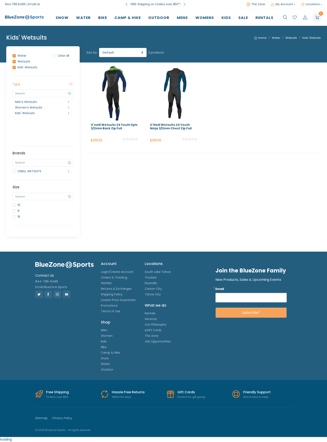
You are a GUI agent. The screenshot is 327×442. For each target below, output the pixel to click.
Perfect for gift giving (191, 397)
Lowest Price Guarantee (118, 300)
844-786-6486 (46, 281)
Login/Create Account (117, 272)
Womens (204, 17)
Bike (102, 17)
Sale (243, 17)
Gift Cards (186, 392)
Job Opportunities (158, 341)
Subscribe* (251, 312)
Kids (226, 17)
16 (19, 217)
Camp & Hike (127, 17)
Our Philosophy (155, 324)
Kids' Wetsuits (311, 38)
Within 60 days (121, 397)
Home (260, 38)
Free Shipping (57, 392)
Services (151, 319)
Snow (62, 17)
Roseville (151, 283)
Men (104, 330)
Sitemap (41, 418)
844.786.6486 (15, 4)
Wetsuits (291, 38)
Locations (310, 4)
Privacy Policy (62, 418)
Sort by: (92, 52)
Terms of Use (110, 311)
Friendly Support (257, 392)
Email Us (34, 4)
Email (219, 288)
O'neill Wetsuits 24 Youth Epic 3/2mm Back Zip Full (114, 126)
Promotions (109, 305)
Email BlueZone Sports (51, 287)
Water (83, 17)
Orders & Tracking (114, 277)
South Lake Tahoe (158, 272)
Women (107, 336)
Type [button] (43, 84)
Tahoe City (153, 294)
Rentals (264, 17)
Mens (182, 17)
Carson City (153, 289)
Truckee (151, 277)
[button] (285, 17)
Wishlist (106, 283)
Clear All (63, 56)
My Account (282, 4)
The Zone (256, 4)
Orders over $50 (57, 397)
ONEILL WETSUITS (29, 171)
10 (19, 205)
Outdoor (158, 17)
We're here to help (255, 397)
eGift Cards (153, 330)
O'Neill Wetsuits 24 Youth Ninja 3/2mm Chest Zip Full (171, 126)
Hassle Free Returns (128, 392)
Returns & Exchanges (116, 289)
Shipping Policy (111, 294)
